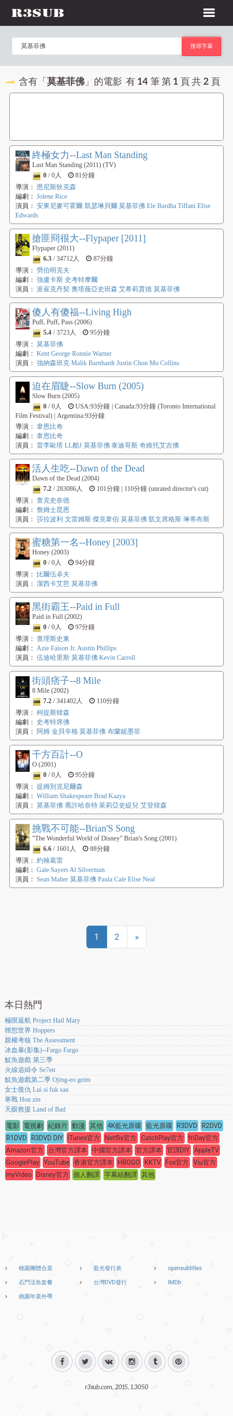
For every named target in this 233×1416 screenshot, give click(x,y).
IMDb (174, 1282)
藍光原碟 (159, 1125)
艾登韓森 (153, 805)
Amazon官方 (25, 1150)
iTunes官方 (84, 1138)
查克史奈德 (53, 500)
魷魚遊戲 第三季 (29, 1060)
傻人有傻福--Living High (82, 312)
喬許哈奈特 (81, 805)
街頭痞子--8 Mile (66, 680)
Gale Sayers (52, 869)
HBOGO (128, 1162)
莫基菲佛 (132, 205)
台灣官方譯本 (67, 1150)
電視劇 (33, 1125)
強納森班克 (53, 363)
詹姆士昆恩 (53, 509)
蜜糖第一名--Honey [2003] (85, 542)
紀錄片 (58, 1125)
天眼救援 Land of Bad (35, 1109)
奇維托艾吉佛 (159, 445)
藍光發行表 (107, 1268)
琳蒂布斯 (196, 519)
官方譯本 (149, 1150)
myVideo (19, 1174)
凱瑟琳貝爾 (101, 205)
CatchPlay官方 (162, 1138)
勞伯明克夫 (53, 270)
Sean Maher (53, 879)
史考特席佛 (53, 722)
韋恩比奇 (50, 426)
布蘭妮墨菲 (124, 731)
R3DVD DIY (47, 1138)
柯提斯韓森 (53, 712)
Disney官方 (52, 1174)
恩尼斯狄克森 (56, 187)
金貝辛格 (65, 731)
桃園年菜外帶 (36, 1296)
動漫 (78, 1125)
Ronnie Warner (92, 353)
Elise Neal (141, 879)
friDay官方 (203, 1138)
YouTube (56, 1162)
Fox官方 (177, 1162)
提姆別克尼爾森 (60, 786)
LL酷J (73, 445)
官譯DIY (178, 1150)
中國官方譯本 (112, 1150)
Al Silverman (87, 869)
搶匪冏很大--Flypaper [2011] (89, 238)
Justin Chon (132, 363)
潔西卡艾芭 (53, 583)
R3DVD (187, 1125)
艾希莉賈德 (135, 289)
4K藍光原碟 (124, 1125)
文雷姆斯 (78, 519)
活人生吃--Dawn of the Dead (88, 468)
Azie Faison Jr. (56, 648)
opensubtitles (185, 1268)
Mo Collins (164, 363)
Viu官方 (205, 1162)
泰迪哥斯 (124, 445)
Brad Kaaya (109, 796)
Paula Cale (112, 879)
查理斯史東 (53, 638)
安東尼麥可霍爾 (60, 205)
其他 (96, 1125)
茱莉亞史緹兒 (119, 805)
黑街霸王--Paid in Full (76, 606)
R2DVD (212, 1125)
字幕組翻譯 (120, 1174)
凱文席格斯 (164, 519)
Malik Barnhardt (93, 363)
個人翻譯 (86, 1174)
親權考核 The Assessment (40, 1040)
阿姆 (43, 731)
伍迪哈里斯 (53, 657)
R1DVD (16, 1138)
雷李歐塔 (50, 445)
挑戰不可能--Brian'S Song (83, 828)
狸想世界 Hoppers (30, 1030)
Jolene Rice (52, 196)
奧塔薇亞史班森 (94, 289)
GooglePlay (22, 1162)
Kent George (53, 353)
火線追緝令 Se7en (30, 1069)
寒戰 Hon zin (22, 1099)
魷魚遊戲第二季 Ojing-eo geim (48, 1079)
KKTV (152, 1162)
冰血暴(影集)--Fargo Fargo (41, 1050)
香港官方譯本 (93, 1162)
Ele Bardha (162, 205)
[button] (209, 11)
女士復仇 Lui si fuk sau (37, 1089)
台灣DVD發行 (110, 1282)
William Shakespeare (65, 796)
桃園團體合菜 (36, 1268)
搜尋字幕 (201, 46)
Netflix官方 (121, 1138)
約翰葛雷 (50, 860)
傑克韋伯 (106, 519)
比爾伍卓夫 (53, 574)
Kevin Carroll (117, 657)
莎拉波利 (50, 519)
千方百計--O (57, 754)
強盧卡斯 (50, 279)
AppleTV (206, 1150)
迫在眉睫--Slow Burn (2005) (88, 386)
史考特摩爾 (81, 279)
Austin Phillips (96, 648)
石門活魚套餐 (36, 1282)
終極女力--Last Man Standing (90, 155)
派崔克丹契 (53, 289)
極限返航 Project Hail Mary (42, 1020)
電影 (12, 1125)
